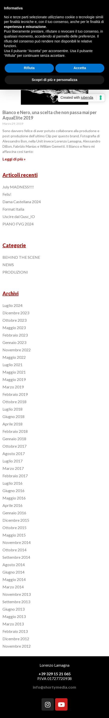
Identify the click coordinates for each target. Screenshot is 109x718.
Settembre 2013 (16, 601)
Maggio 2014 (14, 579)
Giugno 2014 (13, 572)
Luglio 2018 (12, 409)
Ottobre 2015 (14, 527)
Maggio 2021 (14, 372)
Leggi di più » (14, 159)
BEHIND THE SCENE (21, 257)
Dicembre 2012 (15, 638)
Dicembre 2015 (15, 520)
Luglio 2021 (12, 364)
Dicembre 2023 (15, 312)
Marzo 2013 (13, 623)
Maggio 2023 (14, 327)
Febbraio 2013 (15, 631)
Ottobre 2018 (14, 401)
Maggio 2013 (14, 616)
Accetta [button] (79, 68)
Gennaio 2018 (14, 438)
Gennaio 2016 (14, 512)
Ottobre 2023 (14, 320)
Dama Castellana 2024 (21, 201)
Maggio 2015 (14, 535)
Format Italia (13, 209)
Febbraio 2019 (15, 394)
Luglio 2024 (12, 305)
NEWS (8, 264)
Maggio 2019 (14, 379)
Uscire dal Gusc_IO (18, 216)
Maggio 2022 (14, 357)
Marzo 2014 (13, 586)
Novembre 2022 (16, 349)
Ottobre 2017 (14, 446)
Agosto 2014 (13, 564)
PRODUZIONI (15, 272)
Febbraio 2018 (15, 431)
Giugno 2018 (13, 416)
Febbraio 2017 (15, 475)
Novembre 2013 (16, 594)
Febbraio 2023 (15, 335)
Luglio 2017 (12, 461)
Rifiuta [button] (29, 68)
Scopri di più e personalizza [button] (54, 80)
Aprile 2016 (12, 505)
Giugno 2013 (13, 609)
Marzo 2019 (13, 386)
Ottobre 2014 (14, 549)
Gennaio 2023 (14, 342)
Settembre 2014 (16, 557)
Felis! (6, 194)
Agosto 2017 (13, 453)
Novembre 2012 (16, 646)
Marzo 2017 (13, 468)
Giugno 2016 (13, 490)
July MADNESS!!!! (18, 186)
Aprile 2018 (12, 423)
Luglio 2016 (12, 483)
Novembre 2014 (16, 542)
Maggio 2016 (14, 498)
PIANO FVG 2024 (18, 223)
